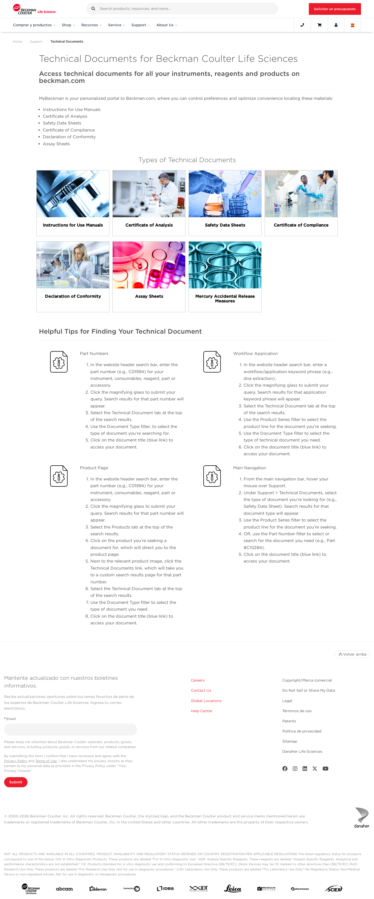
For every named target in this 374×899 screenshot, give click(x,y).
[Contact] (302, 25)
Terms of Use (46, 761)
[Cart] (319, 25)
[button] (93, 8)
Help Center (201, 711)
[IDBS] (165, 889)
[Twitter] (314, 769)
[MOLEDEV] (266, 889)
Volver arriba (352, 654)
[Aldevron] (98, 889)
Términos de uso (297, 711)
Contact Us (201, 690)
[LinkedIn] (305, 769)
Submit (15, 782)
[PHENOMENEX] (300, 889)
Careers (198, 680)
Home (17, 41)
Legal (287, 701)
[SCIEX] (333, 890)
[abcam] (64, 889)
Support (36, 41)
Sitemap (289, 741)
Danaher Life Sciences (302, 751)
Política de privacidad (301, 731)
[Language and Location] (352, 25)
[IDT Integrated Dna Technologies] (199, 889)
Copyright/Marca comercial (307, 680)
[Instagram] (295, 769)
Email (10, 718)
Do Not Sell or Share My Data (308, 690)
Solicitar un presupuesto (335, 9)
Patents (289, 721)
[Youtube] (326, 769)
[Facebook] (285, 769)
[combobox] (182, 8)
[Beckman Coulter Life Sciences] (34, 9)
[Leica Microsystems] (232, 890)
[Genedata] (131, 889)
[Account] (336, 25)
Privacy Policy (15, 761)
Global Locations (206, 701)
